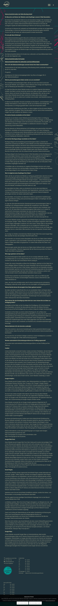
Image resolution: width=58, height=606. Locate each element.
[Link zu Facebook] (53, 5)
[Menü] (48, 5)
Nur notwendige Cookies (35, 603)
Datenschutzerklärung (50, 600)
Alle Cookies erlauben (22, 603)
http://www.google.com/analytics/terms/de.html (18, 434)
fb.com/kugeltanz (9, 563)
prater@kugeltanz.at (9, 561)
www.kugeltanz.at (9, 40)
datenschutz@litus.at (13, 77)
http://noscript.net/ (24, 528)
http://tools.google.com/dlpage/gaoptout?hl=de (38, 428)
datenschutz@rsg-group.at (30, 337)
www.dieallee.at (21, 40)
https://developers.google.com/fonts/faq (16, 465)
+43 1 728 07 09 (8, 559)
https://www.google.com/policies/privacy (16, 467)
